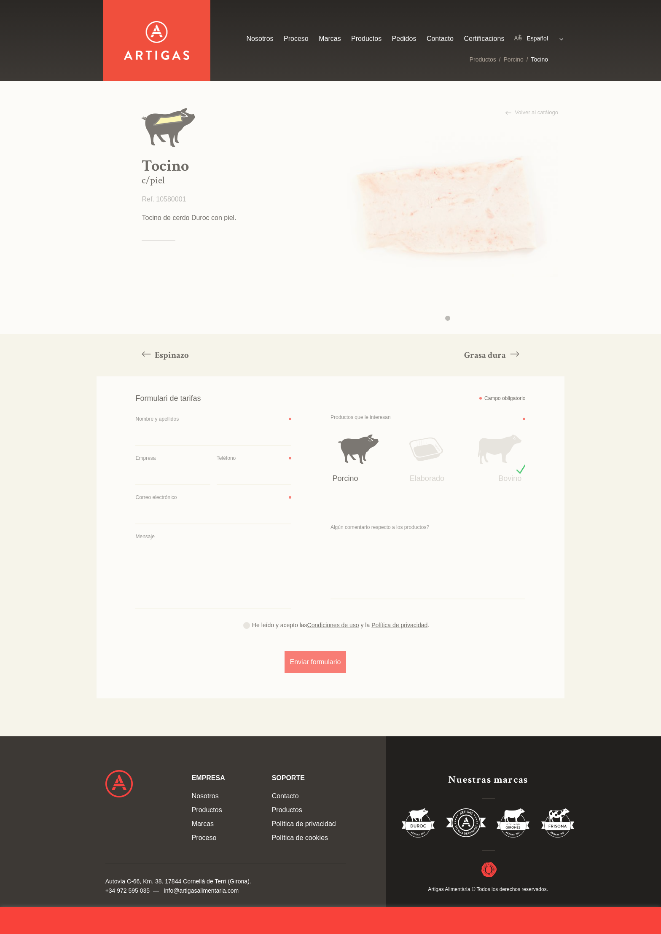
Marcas (330, 38)
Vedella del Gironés (513, 824)
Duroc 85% (418, 824)
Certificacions (484, 38)
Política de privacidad (304, 823)
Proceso (296, 38)
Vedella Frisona (558, 824)
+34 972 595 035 (127, 890)
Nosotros (260, 38)
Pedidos (404, 38)
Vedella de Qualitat (466, 824)
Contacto (440, 38)
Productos (483, 59)
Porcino (513, 59)
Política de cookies (300, 837)
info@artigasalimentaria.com (201, 890)
